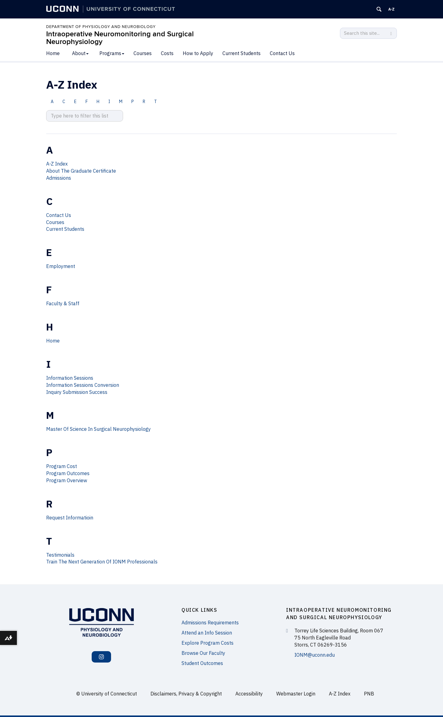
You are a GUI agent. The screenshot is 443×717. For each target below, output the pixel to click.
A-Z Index (57, 164)
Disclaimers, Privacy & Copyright (186, 694)
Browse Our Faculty (203, 653)
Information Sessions (69, 378)
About (80, 53)
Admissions (58, 178)
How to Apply (198, 53)
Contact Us (282, 53)
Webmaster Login (295, 694)
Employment (60, 266)
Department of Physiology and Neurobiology (101, 26)
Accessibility (249, 694)
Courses (143, 53)
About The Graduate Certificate (81, 171)
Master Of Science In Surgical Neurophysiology (98, 429)
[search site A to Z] (84, 116)
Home (53, 53)
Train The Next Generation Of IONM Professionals (102, 562)
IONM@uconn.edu (314, 655)
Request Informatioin (69, 518)
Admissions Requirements (210, 622)
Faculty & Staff (62, 303)
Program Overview (66, 480)
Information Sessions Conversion (82, 385)
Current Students (241, 53)
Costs (167, 53)
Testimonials (60, 555)
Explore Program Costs (207, 643)
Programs (111, 53)
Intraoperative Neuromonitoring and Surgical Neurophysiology (120, 38)
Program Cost (61, 466)
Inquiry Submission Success (76, 392)
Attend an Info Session (207, 633)
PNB (369, 694)
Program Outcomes (68, 473)
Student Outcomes (202, 663)
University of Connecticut (109, 694)
